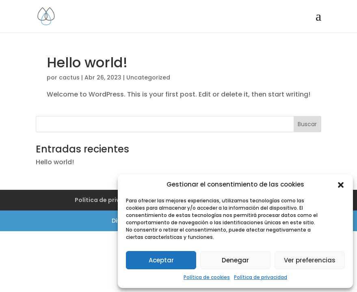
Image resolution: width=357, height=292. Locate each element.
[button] (341, 185)
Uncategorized (148, 77)
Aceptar (161, 260)
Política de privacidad (260, 277)
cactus (69, 77)
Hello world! (87, 62)
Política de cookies (207, 277)
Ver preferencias (309, 260)
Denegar (235, 260)
